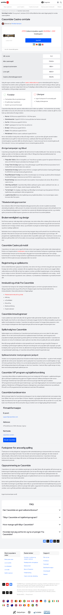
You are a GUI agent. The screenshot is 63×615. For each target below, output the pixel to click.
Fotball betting (27, 572)
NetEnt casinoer (9, 573)
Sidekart (45, 574)
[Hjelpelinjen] (19, 612)
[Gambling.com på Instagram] (3, 594)
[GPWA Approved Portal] (47, 612)
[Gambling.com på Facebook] (10, 586)
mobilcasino (21, 251)
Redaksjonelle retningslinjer (31, 562)
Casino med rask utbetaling (31, 576)
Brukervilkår (20, 594)
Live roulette (8, 563)
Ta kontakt (46, 564)
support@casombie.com (10, 417)
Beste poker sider (9, 559)
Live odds (7, 569)
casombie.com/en (8, 435)
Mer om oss (46, 557)
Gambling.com (5, 11)
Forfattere (46, 561)
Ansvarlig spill (46, 571)
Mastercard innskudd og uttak (14, 294)
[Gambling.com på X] (3, 586)
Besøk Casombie (9, 440)
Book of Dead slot (28, 569)
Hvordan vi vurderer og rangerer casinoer (30, 558)
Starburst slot (27, 566)
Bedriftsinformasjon (48, 567)
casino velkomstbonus (32, 82)
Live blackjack (8, 566)
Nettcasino (13, 11)
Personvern (29, 594)
